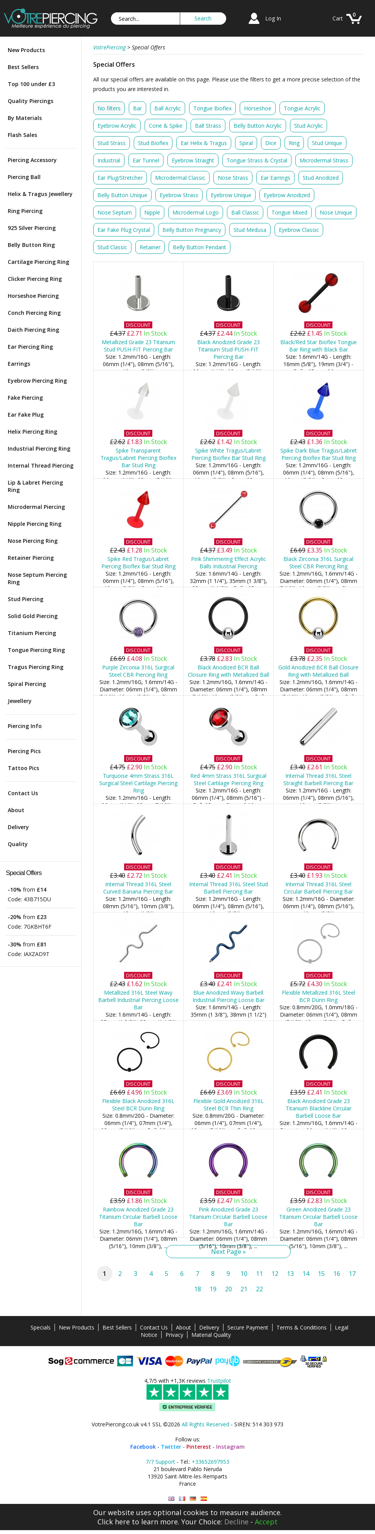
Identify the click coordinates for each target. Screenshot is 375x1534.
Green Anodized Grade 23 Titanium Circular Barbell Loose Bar (318, 1217)
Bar (137, 108)
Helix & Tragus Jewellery (40, 194)
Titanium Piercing (32, 633)
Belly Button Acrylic (258, 125)
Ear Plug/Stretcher (120, 177)
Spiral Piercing (27, 684)
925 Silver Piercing (32, 227)
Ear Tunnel (146, 160)
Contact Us (23, 793)
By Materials (25, 118)
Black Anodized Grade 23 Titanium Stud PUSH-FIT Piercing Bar (228, 349)
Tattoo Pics (23, 768)
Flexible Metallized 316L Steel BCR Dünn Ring (318, 996)
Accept (266, 1521)
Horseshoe (257, 108)
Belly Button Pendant (199, 247)
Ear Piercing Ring (30, 346)
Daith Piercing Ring (33, 329)
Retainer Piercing (31, 557)
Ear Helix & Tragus (204, 143)
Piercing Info (25, 726)
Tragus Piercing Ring (35, 667)
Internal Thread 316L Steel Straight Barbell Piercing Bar (318, 779)
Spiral (246, 143)
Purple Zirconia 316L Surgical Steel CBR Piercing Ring (138, 671)
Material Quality (211, 1334)
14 (305, 1273)
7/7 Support (160, 1461)
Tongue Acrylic (302, 108)
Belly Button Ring (31, 244)
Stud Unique (327, 143)
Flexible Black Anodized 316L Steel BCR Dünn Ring (138, 1104)
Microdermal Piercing (36, 506)
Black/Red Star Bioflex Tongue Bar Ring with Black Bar (318, 345)
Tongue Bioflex (212, 108)
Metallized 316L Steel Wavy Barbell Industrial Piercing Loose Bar (138, 1000)
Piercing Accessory (32, 160)
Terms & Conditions (301, 1327)
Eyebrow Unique (231, 195)
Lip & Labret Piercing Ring (35, 486)
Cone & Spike (165, 125)
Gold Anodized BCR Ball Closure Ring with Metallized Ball (318, 671)
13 (290, 1273)
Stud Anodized (321, 177)
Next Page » (228, 1251)
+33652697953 (210, 1461)
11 (259, 1273)
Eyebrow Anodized (287, 195)
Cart (337, 18)
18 (197, 1289)
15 (321, 1273)
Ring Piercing (25, 211)
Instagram (230, 1446)
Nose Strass (233, 177)
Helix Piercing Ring (32, 431)
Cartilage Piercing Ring (38, 261)
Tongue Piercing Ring (36, 650)
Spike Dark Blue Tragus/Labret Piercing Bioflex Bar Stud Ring (318, 454)
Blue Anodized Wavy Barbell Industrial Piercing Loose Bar (228, 996)
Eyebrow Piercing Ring (37, 380)
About (16, 810)
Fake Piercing (25, 397)
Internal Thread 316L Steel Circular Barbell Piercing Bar (318, 887)
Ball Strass (208, 125)
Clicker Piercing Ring (35, 278)
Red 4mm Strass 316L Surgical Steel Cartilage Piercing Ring (228, 779)
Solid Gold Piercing (33, 616)
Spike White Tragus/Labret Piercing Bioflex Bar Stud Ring (228, 454)
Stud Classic (112, 247)
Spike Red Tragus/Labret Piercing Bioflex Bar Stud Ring (138, 562)
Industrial (108, 160)
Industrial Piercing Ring (39, 448)
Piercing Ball (24, 177)
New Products (26, 50)
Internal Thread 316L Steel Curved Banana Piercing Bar (138, 887)
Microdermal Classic (180, 177)
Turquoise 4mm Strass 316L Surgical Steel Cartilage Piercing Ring (138, 783)
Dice (270, 143)
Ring (294, 143)
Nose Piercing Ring (33, 540)
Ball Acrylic (167, 108)
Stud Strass (111, 143)
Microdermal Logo (195, 212)
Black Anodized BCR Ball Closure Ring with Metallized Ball (228, 671)
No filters (109, 108)
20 (228, 1289)
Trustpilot (219, 1380)
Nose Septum (114, 212)
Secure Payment (247, 1327)
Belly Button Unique (122, 195)
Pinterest (198, 1446)
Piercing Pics (24, 751)
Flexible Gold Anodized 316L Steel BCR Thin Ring (228, 1104)
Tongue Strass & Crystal (257, 160)
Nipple (152, 212)
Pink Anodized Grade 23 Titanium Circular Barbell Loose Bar (228, 1217)
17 (352, 1273)
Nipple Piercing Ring (34, 523)
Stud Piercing (25, 599)
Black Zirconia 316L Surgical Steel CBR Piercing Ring (318, 562)
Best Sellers (23, 67)
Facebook (143, 1446)
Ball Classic (245, 212)
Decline (236, 1521)
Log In (273, 18)
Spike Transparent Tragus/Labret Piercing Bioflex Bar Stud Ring (138, 458)
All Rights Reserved (205, 1424)
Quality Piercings (30, 101)
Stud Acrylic (308, 125)
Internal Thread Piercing (40, 465)
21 (243, 1289)
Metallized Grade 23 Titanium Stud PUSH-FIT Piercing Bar (138, 345)
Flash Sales (22, 135)
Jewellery (20, 700)
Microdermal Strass (324, 160)
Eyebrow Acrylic (116, 125)
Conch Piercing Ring (34, 312)
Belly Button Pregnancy (191, 229)
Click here (113, 1521)
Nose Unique (336, 212)
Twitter (171, 1446)
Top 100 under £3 (31, 84)
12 (274, 1273)
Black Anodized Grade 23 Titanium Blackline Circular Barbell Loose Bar (318, 1108)
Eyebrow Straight (193, 160)
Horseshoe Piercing (33, 295)
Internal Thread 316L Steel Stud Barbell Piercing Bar (228, 887)
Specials (41, 1327)
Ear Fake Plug (26, 414)
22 (259, 1289)
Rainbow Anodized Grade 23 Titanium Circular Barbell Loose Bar (138, 1217)
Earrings (19, 363)
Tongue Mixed (289, 212)
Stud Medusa (250, 229)
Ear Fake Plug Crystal (123, 229)
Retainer (150, 247)
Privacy (174, 1334)
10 (243, 1273)
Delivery (18, 827)
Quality (18, 844)
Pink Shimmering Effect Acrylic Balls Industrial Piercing (228, 562)
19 (213, 1289)
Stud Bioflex (153, 143)
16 (336, 1273)
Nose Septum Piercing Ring (37, 578)
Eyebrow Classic (299, 229)
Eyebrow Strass (179, 195)
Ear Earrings (275, 177)
